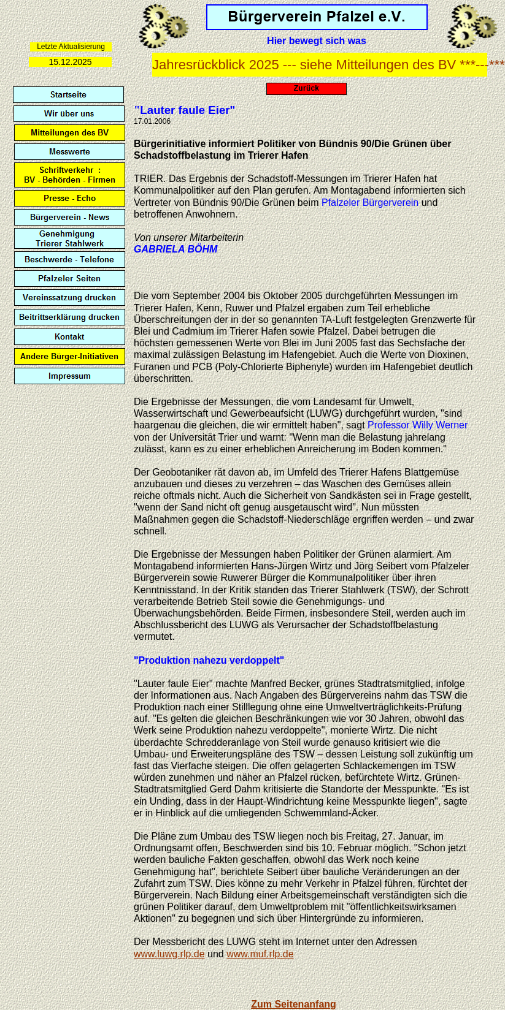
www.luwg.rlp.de (169, 954)
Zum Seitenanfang (293, 1004)
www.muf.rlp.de (259, 954)
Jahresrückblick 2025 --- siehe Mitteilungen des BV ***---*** (328, 64)
